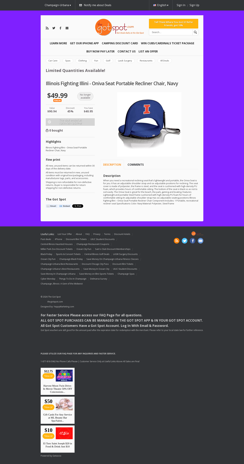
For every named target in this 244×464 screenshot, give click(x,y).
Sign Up (194, 5)
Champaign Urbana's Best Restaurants (60, 268)
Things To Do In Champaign (72, 278)
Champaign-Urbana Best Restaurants (59, 264)
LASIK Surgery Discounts (125, 254)
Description (112, 164)
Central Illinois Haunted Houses (57, 244)
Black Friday (46, 254)
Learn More (58, 43)
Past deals (46, 239)
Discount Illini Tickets (76, 239)
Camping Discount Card (120, 43)
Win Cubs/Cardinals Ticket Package (167, 43)
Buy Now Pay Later (100, 51)
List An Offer (148, 51)
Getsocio (57, 455)
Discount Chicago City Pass (95, 264)
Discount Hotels (122, 234)
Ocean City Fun (83, 249)
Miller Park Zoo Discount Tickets (57, 249)
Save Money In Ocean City (96, 268)
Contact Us (127, 51)
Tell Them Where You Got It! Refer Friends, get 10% (173, 24)
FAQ (88, 234)
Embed (66, 206)
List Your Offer (65, 234)
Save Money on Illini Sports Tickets (96, 273)
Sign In (181, 5)
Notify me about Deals (97, 5)
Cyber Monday (48, 278)
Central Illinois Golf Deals (96, 254)
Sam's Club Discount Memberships (112, 249)
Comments (136, 164)
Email (53, 206)
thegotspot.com (55, 301)
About (79, 234)
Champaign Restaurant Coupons (92, 244)
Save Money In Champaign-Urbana (58, 273)
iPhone (58, 239)
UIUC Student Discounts (102, 239)
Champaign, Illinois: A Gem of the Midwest (62, 283)
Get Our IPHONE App (84, 43)
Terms (107, 234)
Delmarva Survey (98, 278)
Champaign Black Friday (71, 259)
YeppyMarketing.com (64, 306)
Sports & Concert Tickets (68, 254)
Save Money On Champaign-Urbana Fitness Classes (112, 259)
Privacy (96, 234)
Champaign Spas (126, 273)
